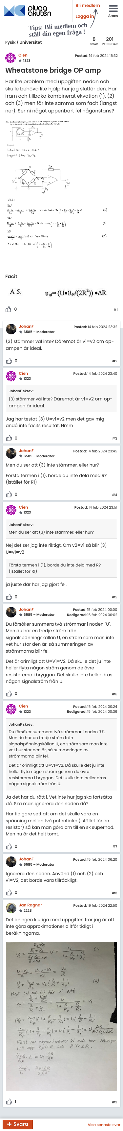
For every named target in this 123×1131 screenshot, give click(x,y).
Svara (20, 1124)
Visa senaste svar (104, 1124)
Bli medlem (88, 5)
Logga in (85, 16)
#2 (114, 361)
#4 (114, 495)
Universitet (30, 42)
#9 (114, 1102)
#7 (114, 847)
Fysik (10, 42)
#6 (114, 694)
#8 (114, 893)
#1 (115, 309)
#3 (114, 438)
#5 (114, 597)
